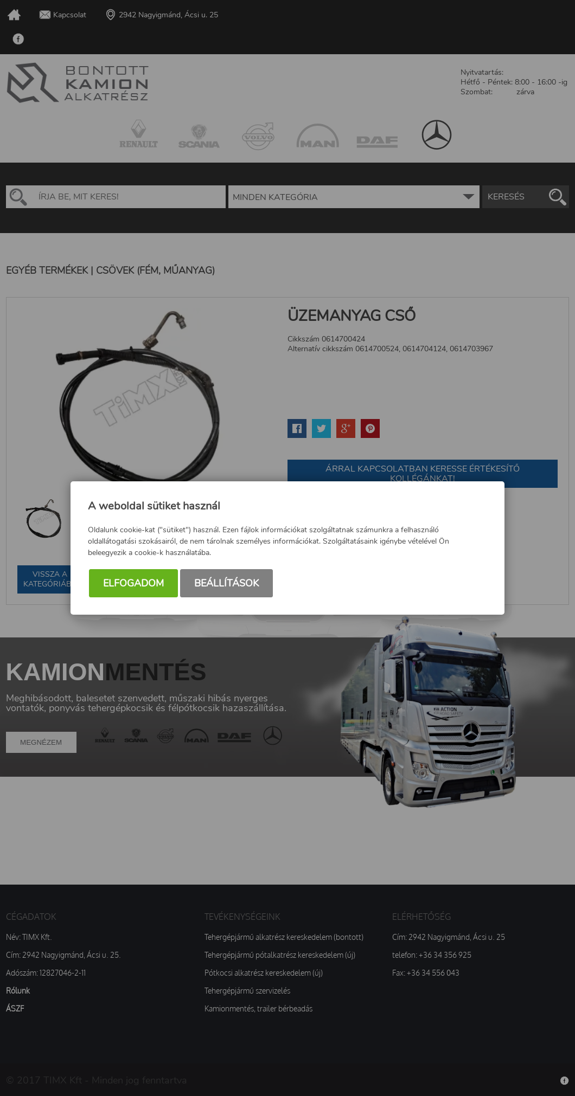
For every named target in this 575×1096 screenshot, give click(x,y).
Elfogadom (133, 583)
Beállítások (226, 583)
